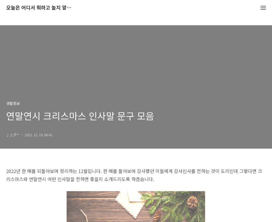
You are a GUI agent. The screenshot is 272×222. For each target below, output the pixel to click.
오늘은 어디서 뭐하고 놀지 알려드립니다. (40, 8)
